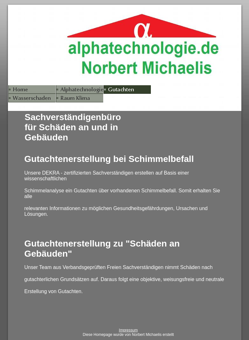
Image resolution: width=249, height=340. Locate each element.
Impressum (128, 330)
